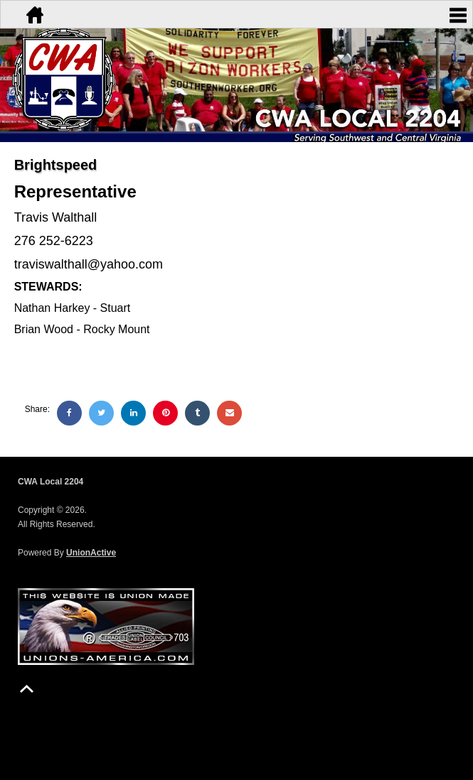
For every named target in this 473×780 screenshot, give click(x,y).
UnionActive (91, 553)
